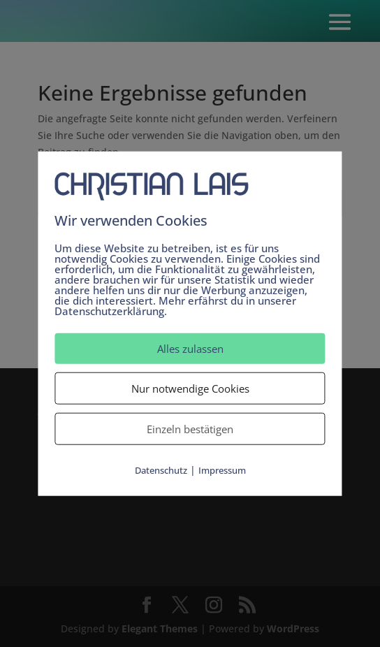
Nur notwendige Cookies (190, 388)
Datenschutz (161, 470)
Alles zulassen (190, 349)
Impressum (222, 470)
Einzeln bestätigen (190, 429)
